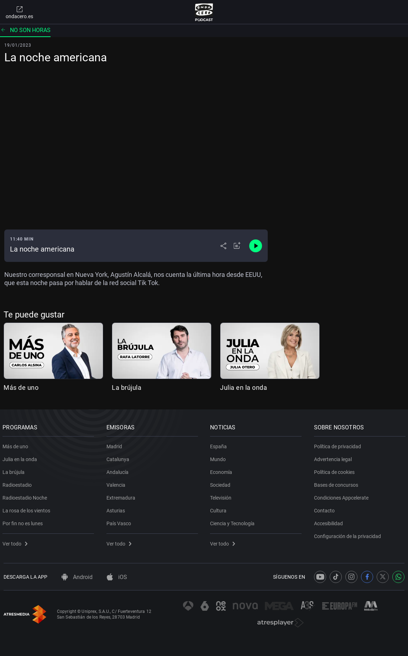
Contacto (325, 509)
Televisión (221, 496)
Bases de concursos (337, 483)
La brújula (126, 387)
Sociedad (221, 483)
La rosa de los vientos (27, 509)
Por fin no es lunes (24, 522)
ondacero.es (19, 12)
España (219, 445)
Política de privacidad (338, 445)
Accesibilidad (329, 522)
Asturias (117, 509)
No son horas (25, 30)
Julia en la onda (243, 387)
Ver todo (16, 542)
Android (77, 577)
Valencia (117, 483)
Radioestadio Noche (26, 496)
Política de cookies (335, 471)
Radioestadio (18, 483)
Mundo (219, 458)
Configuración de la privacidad (348, 535)
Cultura (219, 509)
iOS (117, 577)
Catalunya (119, 458)
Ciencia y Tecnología (233, 522)
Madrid (115, 445)
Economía (222, 471)
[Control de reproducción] (255, 245)
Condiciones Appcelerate (342, 496)
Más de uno (21, 387)
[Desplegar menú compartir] (223, 246)
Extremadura (122, 496)
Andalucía (119, 471)
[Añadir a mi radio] (237, 246)
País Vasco (120, 522)
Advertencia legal (334, 458)
